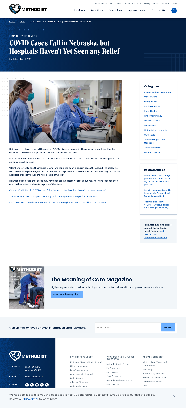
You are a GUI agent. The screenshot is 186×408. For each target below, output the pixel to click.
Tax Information (114, 375)
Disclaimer (31, 399)
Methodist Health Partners (119, 363)
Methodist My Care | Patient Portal (86, 361)
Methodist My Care (104, 3)
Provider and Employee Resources (120, 357)
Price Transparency (79, 369)
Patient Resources (133, 3)
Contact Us (158, 10)
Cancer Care (150, 96)
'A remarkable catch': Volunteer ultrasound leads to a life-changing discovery (158, 204)
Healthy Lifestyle (152, 105)
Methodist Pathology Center (120, 379)
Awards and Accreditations (155, 377)
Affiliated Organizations (153, 373)
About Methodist (153, 356)
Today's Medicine (152, 147)
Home (12, 21)
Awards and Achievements (157, 91)
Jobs (174, 3)
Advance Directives (79, 381)
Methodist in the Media (155, 129)
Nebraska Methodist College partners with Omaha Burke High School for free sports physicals (157, 179)
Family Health (150, 101)
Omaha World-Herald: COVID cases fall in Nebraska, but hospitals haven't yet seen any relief (57, 189)
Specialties (115, 10)
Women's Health (152, 151)
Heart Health (150, 110)
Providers (79, 10)
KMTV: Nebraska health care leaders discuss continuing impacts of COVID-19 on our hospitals (57, 201)
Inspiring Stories (152, 120)
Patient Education (78, 385)
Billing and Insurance (79, 365)
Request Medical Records (82, 373)
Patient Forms (76, 377)
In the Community (153, 115)
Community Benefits (152, 381)
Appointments (136, 10)
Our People (149, 134)
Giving (147, 3)
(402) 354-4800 (34, 375)
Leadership (148, 369)
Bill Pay (119, 3)
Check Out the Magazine (67, 294)
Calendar (165, 3)
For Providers (112, 371)
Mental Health (151, 124)
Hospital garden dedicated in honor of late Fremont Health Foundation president (157, 192)
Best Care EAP (113, 383)
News (155, 3)
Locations (97, 10)
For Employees (113, 367)
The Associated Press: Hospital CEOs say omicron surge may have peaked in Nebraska (54, 195)
